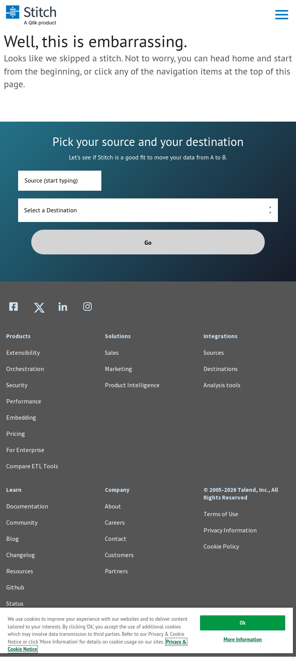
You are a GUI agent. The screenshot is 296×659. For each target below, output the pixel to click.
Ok (243, 623)
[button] (281, 14)
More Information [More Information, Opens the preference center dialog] (243, 639)
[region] (146, 633)
